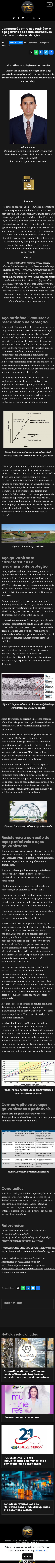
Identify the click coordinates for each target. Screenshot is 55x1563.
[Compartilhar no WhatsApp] (36, 52)
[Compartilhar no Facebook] (51, 52)
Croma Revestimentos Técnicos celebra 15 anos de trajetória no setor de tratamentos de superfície (26, 1374)
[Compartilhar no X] (31, 52)
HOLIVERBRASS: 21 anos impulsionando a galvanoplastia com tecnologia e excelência (25, 1460)
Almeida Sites (34, 1542)
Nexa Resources (13, 154)
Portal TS (6, 45)
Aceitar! (28, 1556)
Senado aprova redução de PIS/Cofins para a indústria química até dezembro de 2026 (27, 1507)
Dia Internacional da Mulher (21, 1417)
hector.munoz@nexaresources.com (28, 161)
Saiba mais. (41, 1550)
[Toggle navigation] (49, 4)
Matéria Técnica (16, 42)
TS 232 (5, 42)
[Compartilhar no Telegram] (46, 52)
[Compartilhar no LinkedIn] (41, 52)
